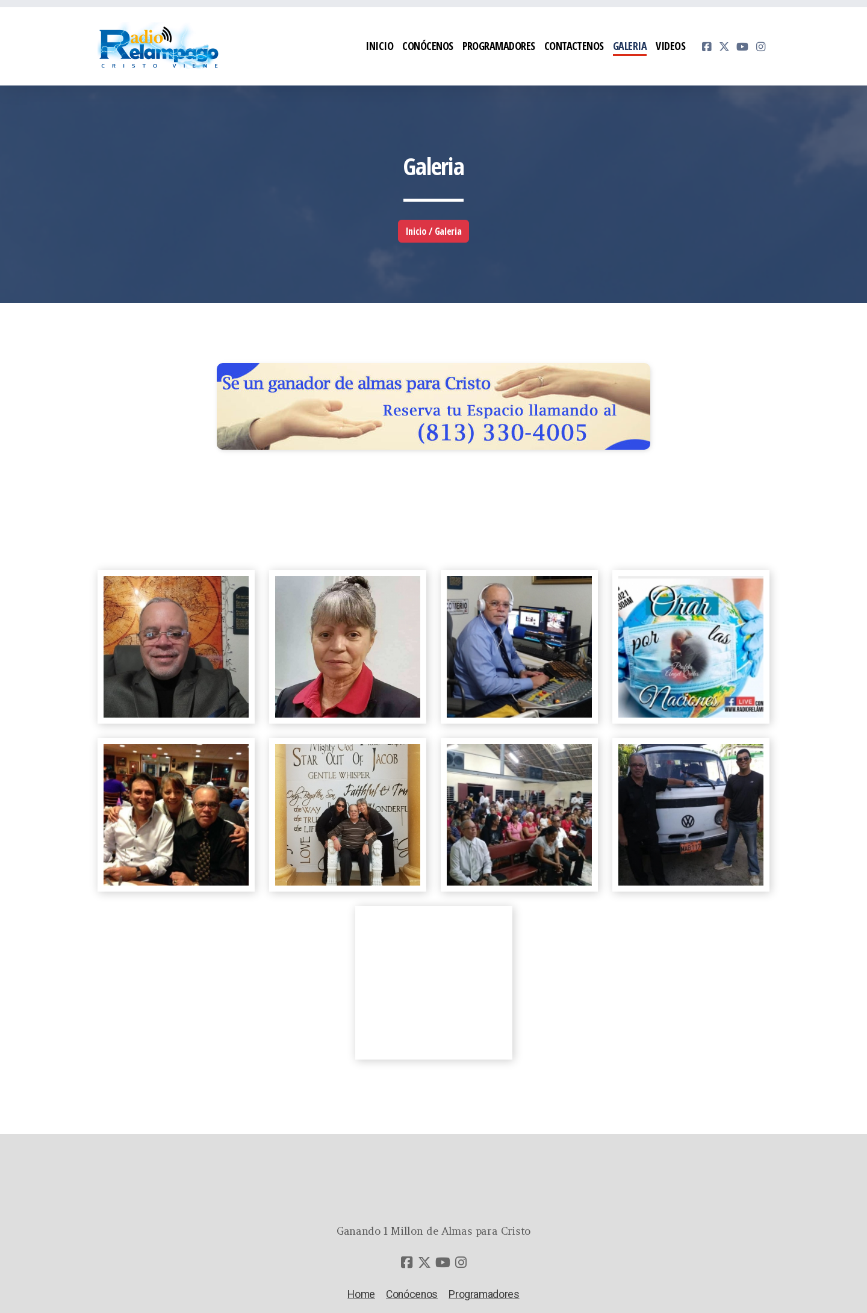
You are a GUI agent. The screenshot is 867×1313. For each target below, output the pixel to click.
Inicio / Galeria (433, 231)
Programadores (484, 1294)
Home (361, 1294)
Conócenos (412, 1294)
